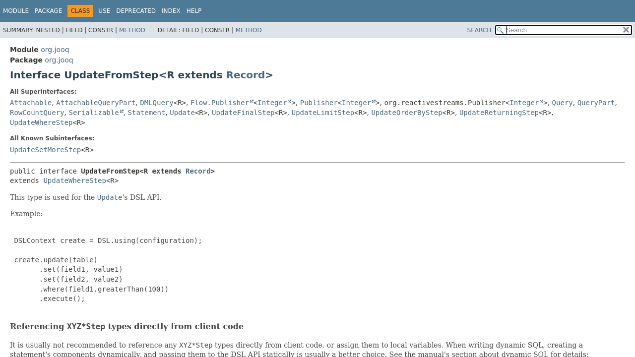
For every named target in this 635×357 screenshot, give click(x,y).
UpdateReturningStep (499, 113)
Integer (272, 103)
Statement (147, 113)
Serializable (93, 113)
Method (132, 30)
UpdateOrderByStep (406, 113)
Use (104, 10)
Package (48, 10)
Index (171, 10)
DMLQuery (156, 103)
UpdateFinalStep (243, 113)
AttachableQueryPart (95, 103)
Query (562, 103)
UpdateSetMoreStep (45, 150)
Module (16, 10)
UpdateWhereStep (41, 122)
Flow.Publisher (219, 103)
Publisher (319, 103)
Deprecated (136, 10)
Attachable (31, 103)
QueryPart (596, 103)
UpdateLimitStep (323, 113)
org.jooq (55, 50)
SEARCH (479, 30)
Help (194, 10)
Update (182, 113)
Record (245, 75)
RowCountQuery (37, 113)
